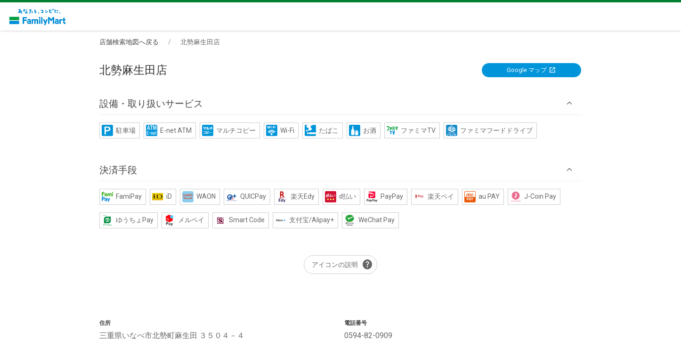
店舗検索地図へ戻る (129, 42)
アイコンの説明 (342, 264)
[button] (340, 103)
